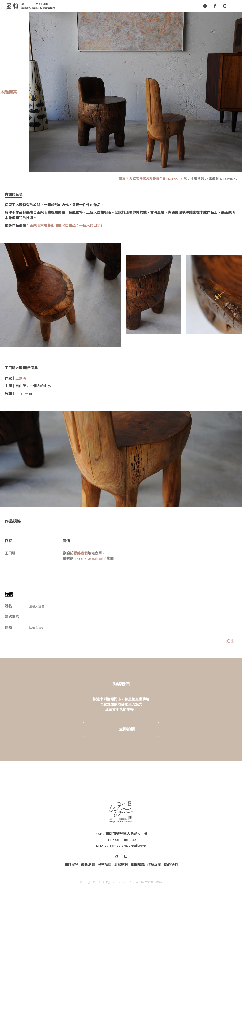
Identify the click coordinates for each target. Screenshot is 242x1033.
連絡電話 (12, 617)
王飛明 (20, 378)
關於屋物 (71, 865)
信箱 (8, 628)
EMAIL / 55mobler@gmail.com (121, 845)
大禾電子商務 (153, 882)
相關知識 (137, 865)
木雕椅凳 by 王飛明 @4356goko (214, 178)
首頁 (122, 178)
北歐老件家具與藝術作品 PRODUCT (154, 178)
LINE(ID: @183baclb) (90, 558)
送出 (230, 641)
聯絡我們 (80, 553)
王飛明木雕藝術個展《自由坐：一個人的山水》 (67, 225)
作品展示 (154, 865)
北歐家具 (121, 865)
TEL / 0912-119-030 (121, 840)
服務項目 (104, 865)
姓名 (8, 606)
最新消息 (88, 865)
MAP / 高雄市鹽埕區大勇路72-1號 (121, 834)
